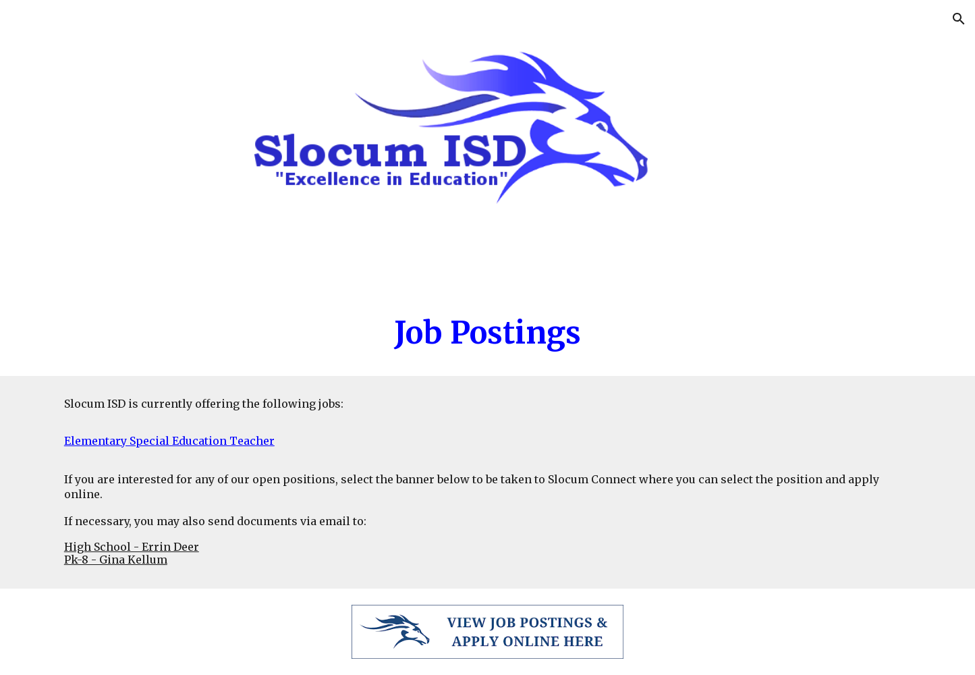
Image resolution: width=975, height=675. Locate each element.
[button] (959, 19)
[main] (487, 333)
